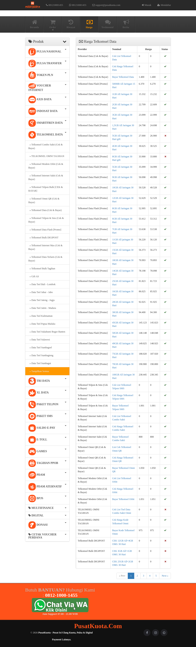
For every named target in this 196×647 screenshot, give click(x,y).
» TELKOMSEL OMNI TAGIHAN (46, 156)
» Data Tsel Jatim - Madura (42, 308)
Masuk (146, 5)
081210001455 (54, 5)
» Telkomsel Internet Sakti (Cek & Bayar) (45, 177)
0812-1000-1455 (61, 595)
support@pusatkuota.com (106, 5)
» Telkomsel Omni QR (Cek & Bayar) (43, 200)
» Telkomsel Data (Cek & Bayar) (45, 210)
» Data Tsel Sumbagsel (40, 347)
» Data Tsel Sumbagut (39, 363)
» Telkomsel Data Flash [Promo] (44, 229)
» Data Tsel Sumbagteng (40, 355)
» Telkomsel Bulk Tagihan (41, 268)
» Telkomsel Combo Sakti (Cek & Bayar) (45, 146)
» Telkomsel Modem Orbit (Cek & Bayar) (45, 166)
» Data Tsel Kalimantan (40, 315)
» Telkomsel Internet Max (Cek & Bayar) (45, 247)
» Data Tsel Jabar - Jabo (40, 292)
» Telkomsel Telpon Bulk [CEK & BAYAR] (45, 189)
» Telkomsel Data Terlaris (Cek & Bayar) (45, 259)
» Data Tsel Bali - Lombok (41, 284)
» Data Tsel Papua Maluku (41, 323)
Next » (165, 575)
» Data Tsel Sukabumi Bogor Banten (46, 331)
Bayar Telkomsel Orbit (123, 499)
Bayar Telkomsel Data (123, 77)
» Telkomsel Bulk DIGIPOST (43, 237)
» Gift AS (33, 276)
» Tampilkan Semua (38, 371)
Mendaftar (164, 5)
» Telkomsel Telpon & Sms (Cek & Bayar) (46, 220)
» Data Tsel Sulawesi (39, 339)
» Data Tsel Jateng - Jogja (41, 300)
